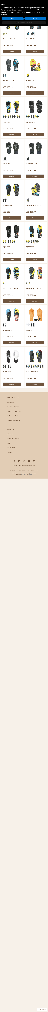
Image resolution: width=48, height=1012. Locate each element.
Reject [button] (13, 18)
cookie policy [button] (18, 10)
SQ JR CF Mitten (31, 247)
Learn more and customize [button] (24, 22)
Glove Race (6, 164)
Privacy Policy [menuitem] (13, 470)
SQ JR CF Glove (8, 247)
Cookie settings (42, 1009)
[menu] (24, 470)
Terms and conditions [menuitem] (32, 470)
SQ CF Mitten (30, 122)
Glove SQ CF (30, 39)
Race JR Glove (7, 330)
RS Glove (29, 330)
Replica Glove (7, 205)
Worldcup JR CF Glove (10, 288)
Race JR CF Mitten (32, 372)
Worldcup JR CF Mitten (33, 205)
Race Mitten (7, 372)
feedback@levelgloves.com (28, 465)
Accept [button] (35, 18)
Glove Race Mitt (31, 164)
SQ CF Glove (30, 80)
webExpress (24, 474)
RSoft (30, 474)
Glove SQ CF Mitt (9, 80)
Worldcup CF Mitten (9, 39)
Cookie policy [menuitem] (22, 470)
